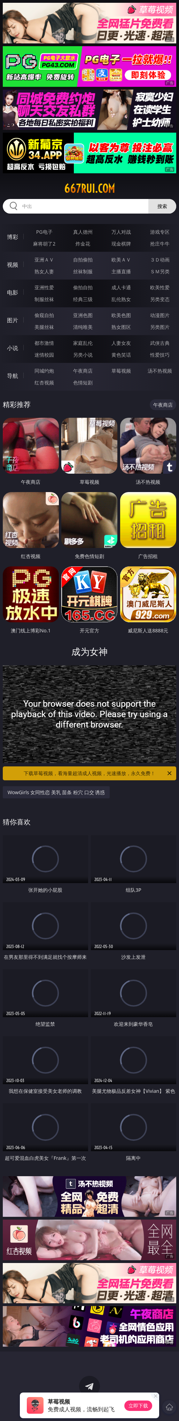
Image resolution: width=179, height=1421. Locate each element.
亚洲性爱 (44, 287)
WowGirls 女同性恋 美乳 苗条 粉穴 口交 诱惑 (56, 792)
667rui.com (89, 189)
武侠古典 (160, 343)
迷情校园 (44, 354)
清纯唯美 (83, 327)
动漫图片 (160, 315)
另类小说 (83, 354)
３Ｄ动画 (160, 259)
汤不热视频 (160, 370)
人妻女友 (121, 343)
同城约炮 (44, 370)
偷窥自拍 (44, 315)
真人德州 (83, 231)
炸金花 (83, 243)
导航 (12, 376)
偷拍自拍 (83, 287)
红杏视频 (44, 382)
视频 (12, 264)
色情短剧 (83, 382)
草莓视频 (121, 370)
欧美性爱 (160, 287)
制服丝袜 (44, 299)
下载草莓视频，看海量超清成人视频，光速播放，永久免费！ (98, 773)
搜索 (162, 206)
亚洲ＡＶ (44, 259)
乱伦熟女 (121, 299)
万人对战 (121, 231)
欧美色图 (121, 315)
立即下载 (138, 1405)
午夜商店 (83, 370)
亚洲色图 (83, 315)
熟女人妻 (44, 271)
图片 (12, 320)
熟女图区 (121, 327)
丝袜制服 (83, 271)
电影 (12, 292)
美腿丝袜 (44, 327)
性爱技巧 (160, 354)
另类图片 (160, 327)
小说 (12, 348)
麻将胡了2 (44, 243)
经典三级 (83, 299)
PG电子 (44, 231)
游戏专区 (160, 231)
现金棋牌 (121, 243)
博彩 (12, 237)
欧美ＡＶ (121, 259)
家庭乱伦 (83, 343)
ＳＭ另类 (160, 271)
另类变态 (160, 299)
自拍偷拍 (83, 259)
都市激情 (44, 343)
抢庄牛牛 (160, 243)
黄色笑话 (121, 354)
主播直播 (121, 271)
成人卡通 (121, 287)
